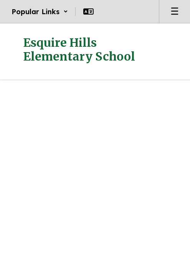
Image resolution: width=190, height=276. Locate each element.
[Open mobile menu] (174, 11)
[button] (40, 11)
